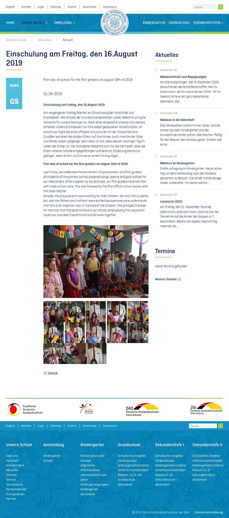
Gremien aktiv (15, 465)
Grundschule (179, 23)
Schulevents (14, 484)
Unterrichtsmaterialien (133, 470)
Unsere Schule (34, 23)
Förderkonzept (127, 460)
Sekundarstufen (208, 23)
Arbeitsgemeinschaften (133, 465)
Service (11, 479)
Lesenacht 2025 (171, 202)
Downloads (89, 6)
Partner (11, 499)
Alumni (72, 6)
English (10, 6)
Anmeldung (64, 23)
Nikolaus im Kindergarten (177, 163)
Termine (11, 475)
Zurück (50, 373)
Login (41, 6)
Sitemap (56, 6)
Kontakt (26, 6)
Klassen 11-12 (201, 470)
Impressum (110, 6)
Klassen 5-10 (164, 475)
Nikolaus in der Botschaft (177, 120)
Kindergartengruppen (95, 484)
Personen (12, 460)
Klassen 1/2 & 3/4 (130, 475)
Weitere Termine (168, 279)
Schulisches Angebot (132, 456)
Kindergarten (154, 23)
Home (10, 23)
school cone (65, 186)
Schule (48, 460)
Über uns (12, 456)
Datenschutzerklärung (209, 512)
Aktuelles (44, 40)
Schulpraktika (15, 494)
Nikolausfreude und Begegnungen (183, 77)
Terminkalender (16, 489)
